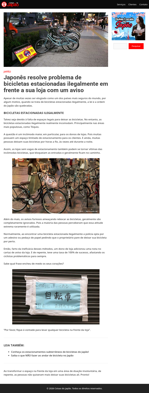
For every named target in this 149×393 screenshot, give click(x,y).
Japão (7, 71)
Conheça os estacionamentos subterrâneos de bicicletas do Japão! (50, 351)
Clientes (132, 4)
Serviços (121, 4)
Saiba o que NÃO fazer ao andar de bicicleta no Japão (42, 355)
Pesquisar (136, 46)
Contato (143, 4)
